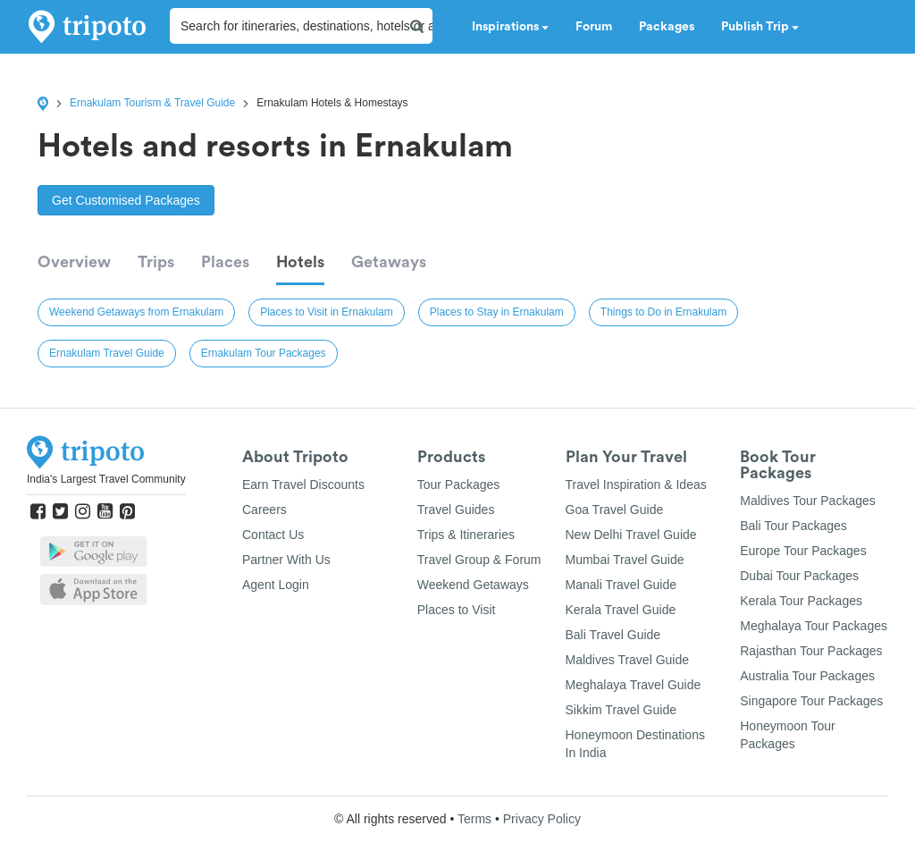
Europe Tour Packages (803, 551)
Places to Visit (456, 610)
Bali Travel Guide (613, 635)
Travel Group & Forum (479, 559)
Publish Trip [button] (760, 27)
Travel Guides (456, 509)
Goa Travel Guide (615, 509)
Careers (264, 509)
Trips (156, 262)
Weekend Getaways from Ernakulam (136, 312)
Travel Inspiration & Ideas (636, 484)
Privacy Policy (542, 819)
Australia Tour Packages (807, 676)
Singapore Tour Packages (811, 701)
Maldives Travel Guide (628, 660)
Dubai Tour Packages (799, 576)
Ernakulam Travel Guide (106, 353)
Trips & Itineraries (466, 534)
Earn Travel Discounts (303, 484)
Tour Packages (458, 484)
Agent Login (275, 584)
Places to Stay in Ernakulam (497, 312)
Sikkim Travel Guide (621, 710)
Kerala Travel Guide (621, 610)
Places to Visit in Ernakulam (326, 312)
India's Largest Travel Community (106, 479)
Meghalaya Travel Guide (633, 685)
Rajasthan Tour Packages (811, 651)
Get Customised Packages (126, 200)
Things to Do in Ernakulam (663, 312)
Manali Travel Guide (621, 584)
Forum (593, 27)
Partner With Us (286, 559)
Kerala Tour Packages (801, 601)
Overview (74, 262)
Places (225, 262)
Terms (474, 819)
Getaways (388, 262)
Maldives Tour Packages (807, 500)
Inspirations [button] (510, 27)
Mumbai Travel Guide (625, 559)
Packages (666, 27)
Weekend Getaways (473, 584)
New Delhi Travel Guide (631, 534)
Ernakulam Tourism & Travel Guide (152, 103)
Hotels (300, 262)
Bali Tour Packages (793, 525)
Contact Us (273, 534)
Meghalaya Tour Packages (813, 626)
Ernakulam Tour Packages (263, 353)
